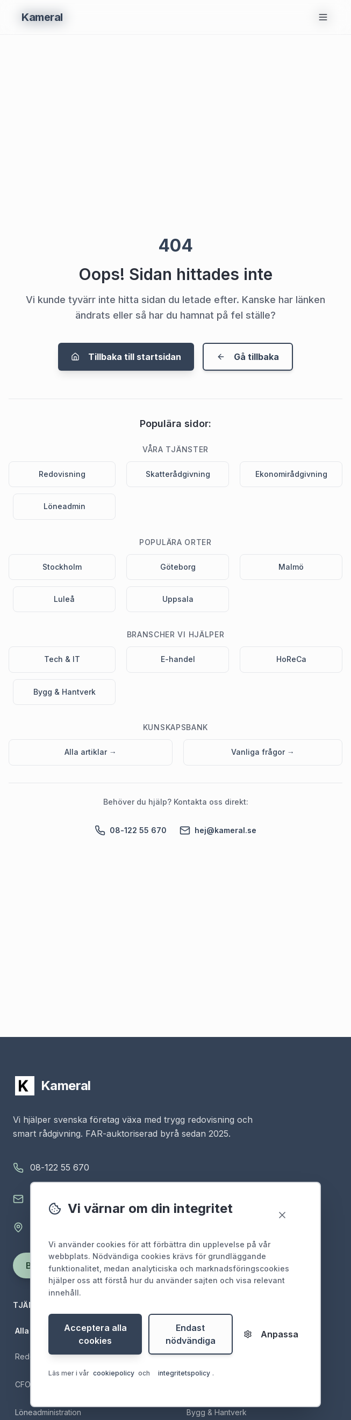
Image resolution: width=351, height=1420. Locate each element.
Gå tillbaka (248, 356)
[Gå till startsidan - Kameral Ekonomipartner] (42, 17)
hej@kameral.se (218, 830)
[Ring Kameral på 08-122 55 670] (175, 1168)
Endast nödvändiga (191, 1335)
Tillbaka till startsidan (126, 356)
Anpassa (270, 1334)
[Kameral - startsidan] (175, 1085)
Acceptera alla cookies (95, 1335)
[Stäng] (287, 1215)
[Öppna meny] (323, 17)
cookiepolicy (113, 1374)
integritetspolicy (184, 1374)
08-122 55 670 (131, 830)
